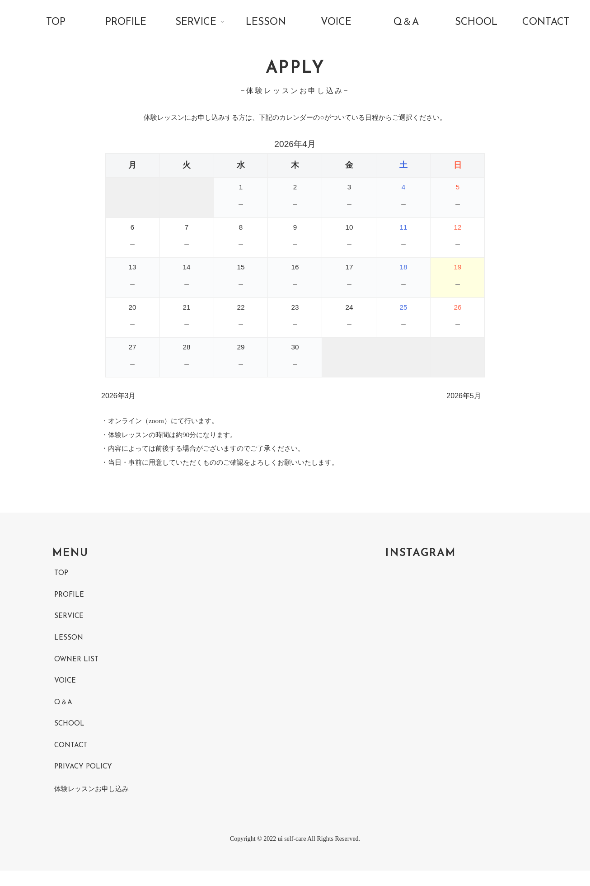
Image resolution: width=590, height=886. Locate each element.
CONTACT (71, 759)
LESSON (69, 648)
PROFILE (69, 604)
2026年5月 (463, 400)
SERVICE (69, 626)
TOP (61, 582)
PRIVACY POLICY (84, 780)
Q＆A (63, 714)
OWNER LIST (77, 670)
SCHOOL (69, 736)
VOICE (65, 692)
